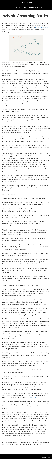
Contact (49, 457)
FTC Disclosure (43, 457)
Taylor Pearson (26, 2)
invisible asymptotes (41, 27)
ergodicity (33, 397)
